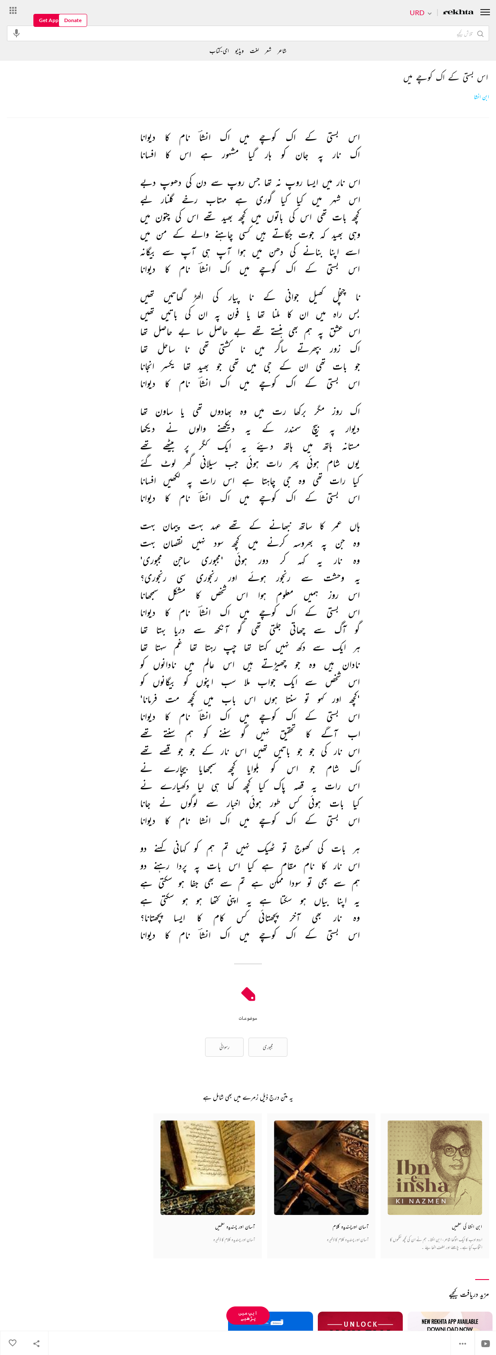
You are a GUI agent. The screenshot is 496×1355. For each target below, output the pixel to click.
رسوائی (224, 1047)
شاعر (282, 50)
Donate (73, 20)
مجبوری (268, 1047)
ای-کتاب (219, 50)
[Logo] (458, 13)
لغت (254, 50)
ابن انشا (481, 97)
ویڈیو (239, 50)
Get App (49, 20)
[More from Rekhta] (13, 10)
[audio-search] (16, 33)
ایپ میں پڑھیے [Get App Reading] (248, 1315)
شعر (268, 50)
